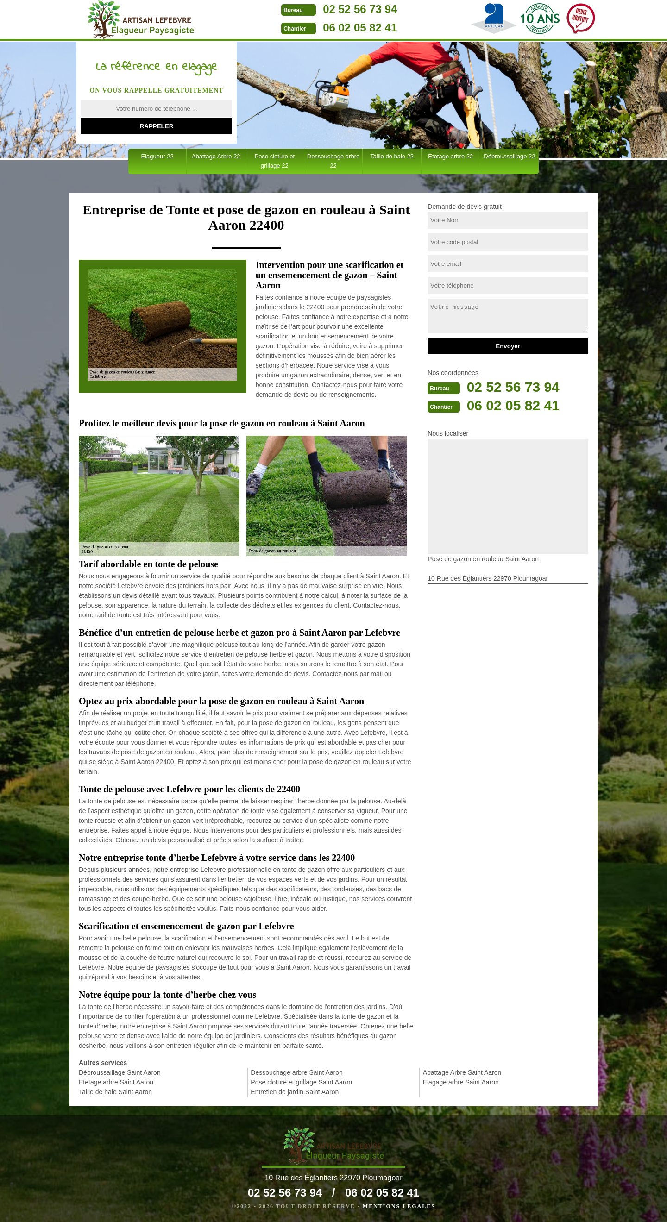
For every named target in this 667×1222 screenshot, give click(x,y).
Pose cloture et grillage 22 (274, 161)
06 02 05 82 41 (360, 27)
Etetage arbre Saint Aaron (116, 1082)
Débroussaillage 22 (509, 156)
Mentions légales (399, 1206)
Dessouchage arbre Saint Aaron (296, 1072)
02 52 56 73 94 (360, 9)
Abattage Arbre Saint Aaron (462, 1072)
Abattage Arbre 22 (216, 156)
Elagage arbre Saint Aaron (461, 1082)
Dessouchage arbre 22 (333, 161)
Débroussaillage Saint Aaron (120, 1072)
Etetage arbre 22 (450, 156)
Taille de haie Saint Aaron (115, 1092)
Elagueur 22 (157, 156)
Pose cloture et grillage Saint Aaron (301, 1082)
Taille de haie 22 (392, 156)
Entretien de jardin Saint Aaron (295, 1092)
